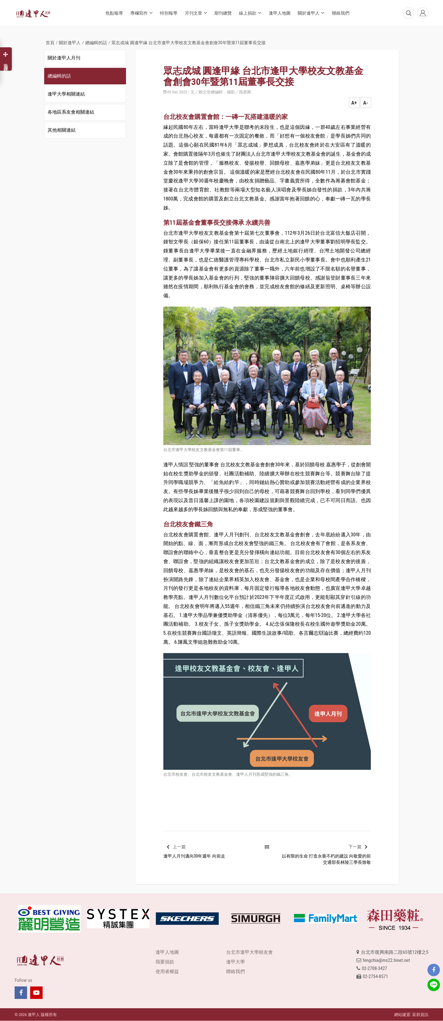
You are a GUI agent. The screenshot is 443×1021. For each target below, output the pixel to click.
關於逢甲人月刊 (64, 58)
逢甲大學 (235, 962)
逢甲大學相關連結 (66, 94)
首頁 (50, 42)
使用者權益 (167, 971)
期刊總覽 (223, 13)
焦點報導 (114, 13)
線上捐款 (250, 13)
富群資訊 (420, 1014)
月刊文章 (196, 13)
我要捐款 (165, 962)
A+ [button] (354, 103)
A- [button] (365, 103)
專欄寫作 (141, 13)
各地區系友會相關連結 (71, 112)
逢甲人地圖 (280, 13)
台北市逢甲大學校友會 (249, 952)
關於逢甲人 (311, 13)
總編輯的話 (96, 42)
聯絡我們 (340, 13)
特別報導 (168, 13)
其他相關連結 (62, 130)
